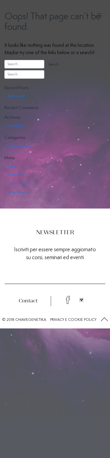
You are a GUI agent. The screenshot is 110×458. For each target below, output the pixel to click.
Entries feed (16, 175)
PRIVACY (57, 319)
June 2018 (15, 126)
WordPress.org (18, 192)
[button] (104, 319)
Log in (12, 166)
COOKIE (75, 319)
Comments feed (19, 183)
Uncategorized (18, 146)
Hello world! (16, 96)
